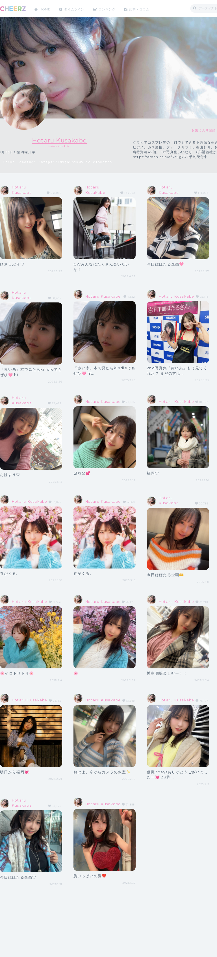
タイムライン (77, 8)
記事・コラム (147, 8)
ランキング (113, 8)
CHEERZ (13, 8)
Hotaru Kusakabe (59, 140)
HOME (46, 8)
